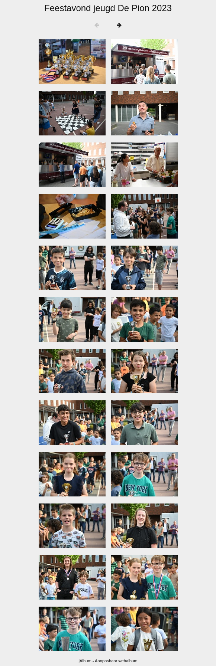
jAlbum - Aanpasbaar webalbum (108, 661)
